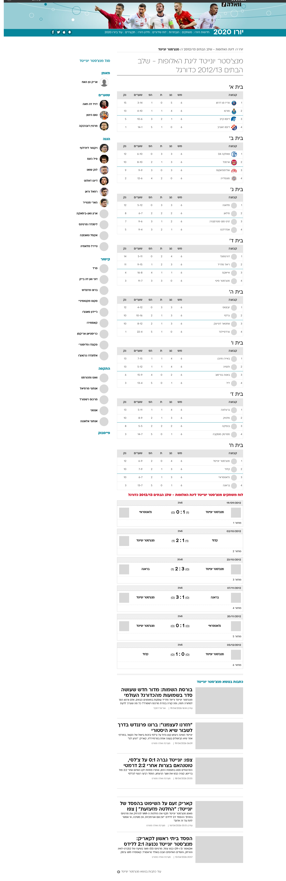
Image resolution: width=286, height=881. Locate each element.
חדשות (213, 3)
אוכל (153, 3)
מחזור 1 (233, 523)
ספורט (200, 3)
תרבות (187, 3)
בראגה (142, 569)
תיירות (127, 3)
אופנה (97, 3)
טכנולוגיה (112, 3)
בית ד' (232, 241)
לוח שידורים (155, 32)
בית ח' (232, 445)
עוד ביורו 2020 (110, 32)
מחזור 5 (233, 636)
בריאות (140, 3)
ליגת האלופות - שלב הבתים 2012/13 (205, 49)
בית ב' (232, 138)
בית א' (232, 87)
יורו (237, 49)
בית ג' (233, 189)
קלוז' (211, 540)
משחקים (183, 32)
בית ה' (232, 292)
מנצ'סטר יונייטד (164, 49)
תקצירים (126, 32)
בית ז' (233, 394)
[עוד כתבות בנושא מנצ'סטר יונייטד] (176, 872)
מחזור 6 (233, 665)
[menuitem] (211, 4)
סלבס (174, 3)
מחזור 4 (233, 608)
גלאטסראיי (141, 512)
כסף (163, 3)
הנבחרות (170, 32)
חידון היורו (140, 32)
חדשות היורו (198, 32)
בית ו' (233, 343)
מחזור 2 (233, 551)
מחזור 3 (233, 580)
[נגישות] (5, 4)
